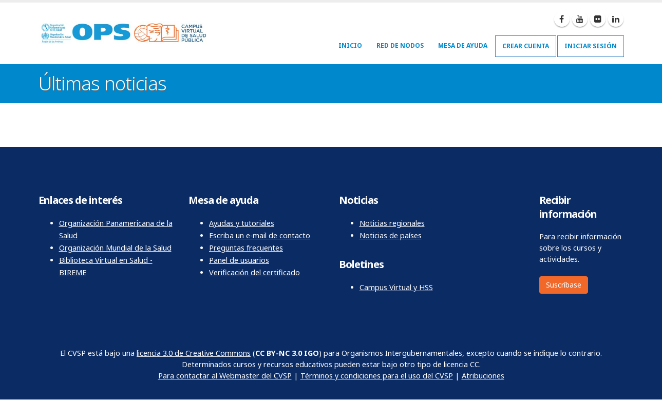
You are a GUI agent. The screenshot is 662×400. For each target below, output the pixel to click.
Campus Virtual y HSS (396, 287)
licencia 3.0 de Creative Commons (194, 353)
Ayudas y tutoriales (241, 223)
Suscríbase (563, 285)
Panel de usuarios (239, 260)
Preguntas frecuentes (246, 248)
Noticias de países (391, 235)
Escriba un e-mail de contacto (259, 235)
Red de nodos (400, 45)
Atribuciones (483, 375)
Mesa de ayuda (462, 45)
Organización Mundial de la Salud (115, 248)
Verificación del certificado (254, 272)
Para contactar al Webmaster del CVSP (225, 375)
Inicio (350, 45)
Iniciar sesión (590, 46)
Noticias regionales (392, 223)
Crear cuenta (525, 46)
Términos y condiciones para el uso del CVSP (376, 375)
